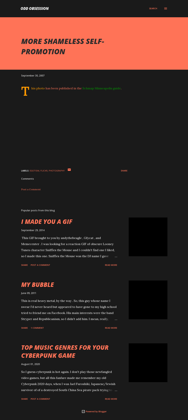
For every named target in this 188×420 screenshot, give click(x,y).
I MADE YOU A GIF (46, 221)
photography (57, 170)
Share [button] (124, 170)
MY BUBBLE (37, 284)
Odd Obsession (35, 8)
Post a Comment (31, 189)
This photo (38, 88)
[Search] (153, 8)
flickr (43, 170)
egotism (34, 170)
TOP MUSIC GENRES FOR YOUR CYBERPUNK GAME (65, 351)
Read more (111, 265)
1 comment (37, 327)
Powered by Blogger (94, 411)
